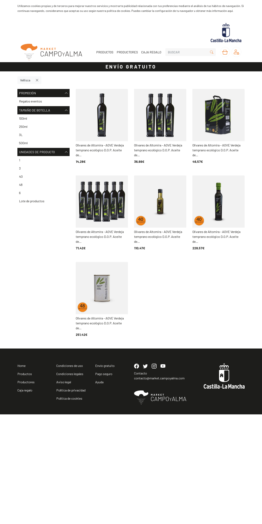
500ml (23, 143)
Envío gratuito (105, 475)
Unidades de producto (43, 152)
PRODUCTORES (127, 52)
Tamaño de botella (43, 110)
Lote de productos (31, 201)
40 (21, 176)
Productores (26, 492)
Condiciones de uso (69, 475)
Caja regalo (24, 500)
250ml (23, 126)
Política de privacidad (71, 500)
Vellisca (25, 80)
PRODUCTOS (104, 52)
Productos (24, 483)
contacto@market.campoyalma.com (159, 488)
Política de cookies (69, 508)
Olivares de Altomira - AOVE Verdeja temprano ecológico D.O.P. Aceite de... (100, 150)
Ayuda (99, 492)
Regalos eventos (30, 101)
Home (21, 475)
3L (21, 135)
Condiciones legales (69, 483)
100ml (23, 118)
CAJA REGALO (151, 52)
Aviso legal (63, 492)
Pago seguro (103, 483)
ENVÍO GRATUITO (131, 67)
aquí (230, 10)
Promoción (43, 93)
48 (21, 185)
